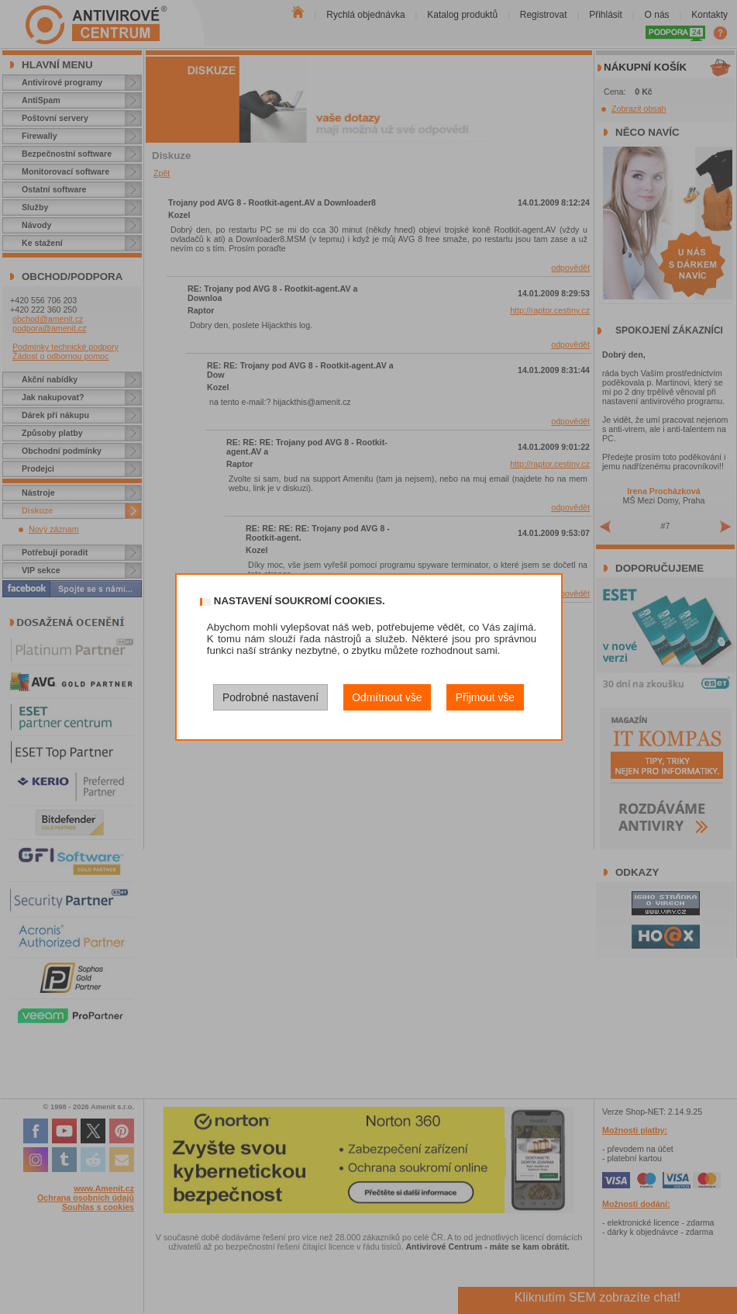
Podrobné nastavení (270, 697)
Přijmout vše (485, 697)
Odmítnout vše (387, 697)
